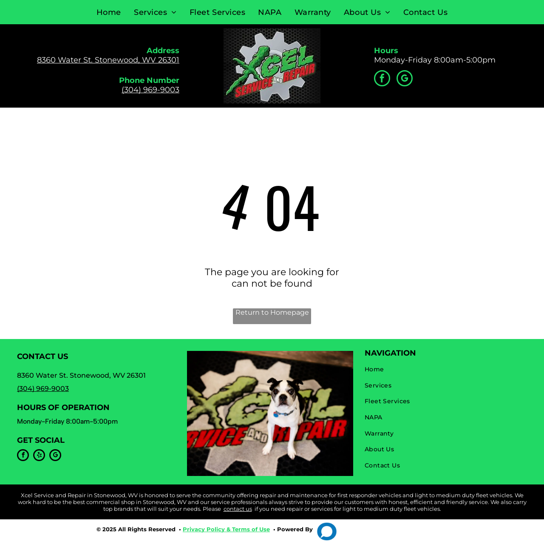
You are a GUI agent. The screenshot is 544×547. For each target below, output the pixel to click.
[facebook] (382, 79)
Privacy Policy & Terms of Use (226, 529)
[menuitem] (109, 12)
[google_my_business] (405, 79)
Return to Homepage (272, 312)
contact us (238, 508)
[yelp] (39, 456)
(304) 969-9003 (150, 89)
